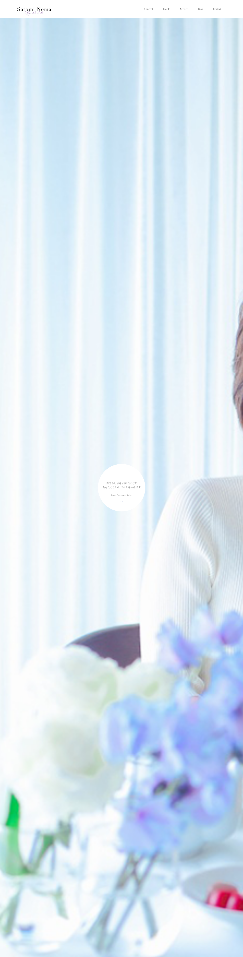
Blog (200, 9)
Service (184, 9)
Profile (166, 9)
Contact (217, 9)
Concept (148, 9)
